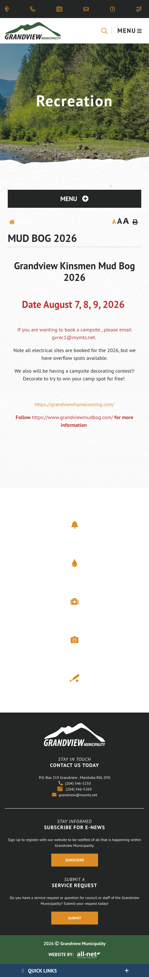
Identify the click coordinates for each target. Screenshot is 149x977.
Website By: (74, 954)
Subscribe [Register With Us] (74, 859)
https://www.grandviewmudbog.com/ (72, 417)
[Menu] (129, 31)
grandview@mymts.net (74, 794)
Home (23, 222)
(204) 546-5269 (74, 789)
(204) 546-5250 (74, 783)
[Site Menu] (74, 199)
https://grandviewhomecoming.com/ (74, 404)
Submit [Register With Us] (74, 918)
